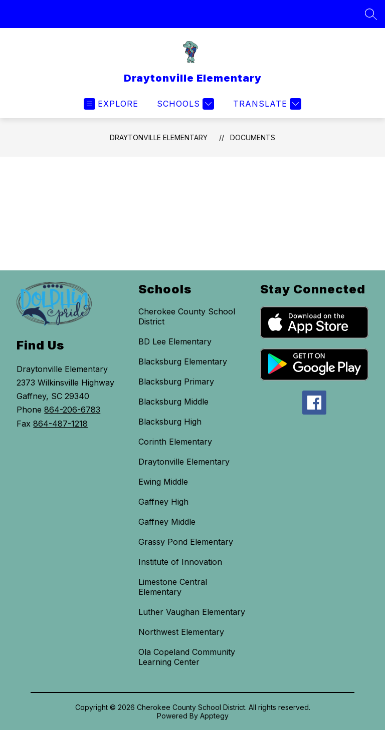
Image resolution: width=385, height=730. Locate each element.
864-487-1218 (60, 424)
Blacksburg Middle (173, 402)
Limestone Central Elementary (172, 587)
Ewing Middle (163, 482)
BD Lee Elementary (175, 341)
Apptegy (214, 715)
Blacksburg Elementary (182, 361)
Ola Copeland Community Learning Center (186, 657)
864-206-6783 (72, 410)
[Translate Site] (266, 104)
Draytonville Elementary (159, 137)
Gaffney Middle (167, 522)
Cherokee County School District (186, 316)
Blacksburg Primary (176, 382)
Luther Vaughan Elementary (191, 612)
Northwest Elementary (181, 632)
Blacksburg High (170, 422)
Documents (252, 137)
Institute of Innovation (180, 562)
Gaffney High (163, 502)
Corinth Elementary (175, 442)
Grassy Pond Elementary (185, 542)
